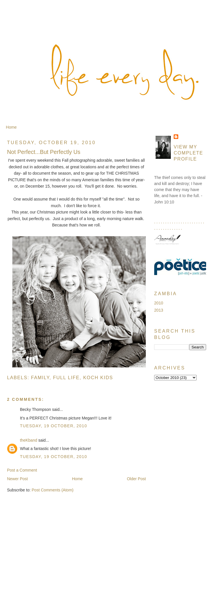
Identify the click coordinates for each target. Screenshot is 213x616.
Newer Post (17, 478)
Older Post (136, 478)
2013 (158, 310)
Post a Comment (22, 470)
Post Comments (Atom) (52, 490)
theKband (28, 440)
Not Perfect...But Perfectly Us (43, 152)
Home (11, 127)
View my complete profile (188, 152)
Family (40, 377)
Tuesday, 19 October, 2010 (53, 426)
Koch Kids (98, 377)
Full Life (66, 377)
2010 (158, 303)
